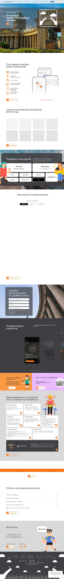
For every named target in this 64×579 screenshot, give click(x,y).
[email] (19, 305)
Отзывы (46, 1)
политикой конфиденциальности (20, 310)
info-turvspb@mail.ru (40, 562)
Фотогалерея (42, 1)
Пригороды (12, 179)
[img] (57, 450)
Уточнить (12, 312)
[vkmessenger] (53, 1)
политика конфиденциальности (32, 564)
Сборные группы (25, 179)
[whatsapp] (51, 1)
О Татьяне (36, 1)
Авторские (38, 174)
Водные (12, 174)
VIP (38, 179)
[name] (19, 302)
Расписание (26, 1)
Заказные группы (52, 557)
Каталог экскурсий (20, 1)
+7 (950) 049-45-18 (13, 535)
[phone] (19, 308)
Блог (31, 2)
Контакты (34, 2)
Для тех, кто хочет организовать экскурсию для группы (51, 177)
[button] (59, 2)
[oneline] (19, 299)
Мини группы (25, 174)
